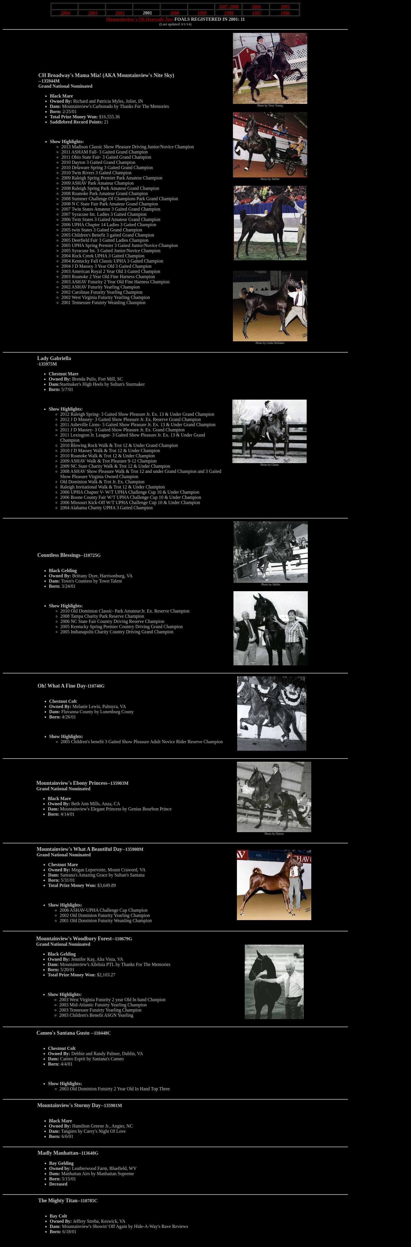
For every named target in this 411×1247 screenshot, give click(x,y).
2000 (174, 12)
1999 (202, 12)
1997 (256, 12)
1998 (228, 12)
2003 (92, 12)
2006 (256, 6)
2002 (120, 12)
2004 (65, 12)
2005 (285, 6)
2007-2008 (229, 6)
